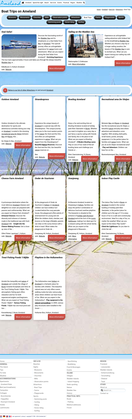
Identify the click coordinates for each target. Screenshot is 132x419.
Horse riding (69, 22)
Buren (10, 137)
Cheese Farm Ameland (13, 178)
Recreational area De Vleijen (115, 99)
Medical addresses (74, 405)
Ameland (28, 3)
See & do (53, 3)
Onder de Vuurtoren (44, 178)
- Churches (37, 376)
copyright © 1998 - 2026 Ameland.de (35, 416)
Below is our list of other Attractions (21, 90)
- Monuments (38, 373)
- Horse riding (38, 408)
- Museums (37, 370)
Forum (69, 408)
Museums (12, 18)
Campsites (4, 390)
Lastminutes (4, 408)
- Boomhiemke (5, 396)
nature (51, 49)
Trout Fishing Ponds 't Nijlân (15, 257)
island (42, 134)
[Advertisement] (66, 78)
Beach (47, 3)
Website (8, 70)
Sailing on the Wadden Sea (81, 31)
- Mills (35, 379)
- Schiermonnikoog (107, 373)
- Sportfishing (72, 361)
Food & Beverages (73, 367)
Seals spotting (72, 385)
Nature (44, 145)
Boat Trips (87, 18)
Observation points (60, 18)
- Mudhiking (71, 364)
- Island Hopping (73, 382)
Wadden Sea (45, 38)
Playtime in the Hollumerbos (48, 257)
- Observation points (40, 382)
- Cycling (36, 402)
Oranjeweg (73, 178)
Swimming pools (54, 22)
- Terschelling (105, 376)
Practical (66, 3)
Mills (47, 18)
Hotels (2, 405)
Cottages (3, 393)
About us (103, 387)
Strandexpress (42, 99)
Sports (121, 18)
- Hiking (36, 405)
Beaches (36, 364)
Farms (98, 18)
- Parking (70, 402)
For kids (3, 373)
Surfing (81, 22)
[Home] (23, 2)
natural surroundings (42, 303)
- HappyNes (4, 399)
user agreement (16, 416)
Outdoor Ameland (10, 99)
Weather (79, 3)
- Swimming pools (40, 399)
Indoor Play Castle (111, 178)
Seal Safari (7, 31)
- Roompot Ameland (7, 402)
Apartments (4, 381)
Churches (37, 18)
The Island (4, 367)
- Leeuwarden (105, 367)
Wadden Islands (73, 379)
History (69, 393)
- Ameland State (6, 384)
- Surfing (36, 411)
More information (56, 68)
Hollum (47, 205)
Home (2, 361)
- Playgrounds (38, 393)
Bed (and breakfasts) (8, 387)
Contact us (104, 393)
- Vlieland (103, 379)
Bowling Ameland (76, 99)
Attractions (75, 18)
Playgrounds (109, 18)
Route (69, 399)
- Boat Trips (37, 387)
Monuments (24, 18)
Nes (39, 44)
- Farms (36, 390)
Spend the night (38, 3)
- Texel (102, 382)
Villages (70, 376)
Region (72, 3)
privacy (23, 416)
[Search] (84, 2)
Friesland (103, 364)
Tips (1, 370)
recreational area (12, 134)
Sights (35, 367)
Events (59, 3)
